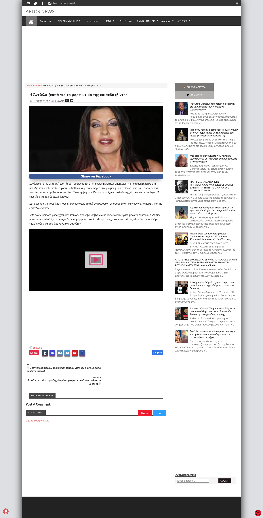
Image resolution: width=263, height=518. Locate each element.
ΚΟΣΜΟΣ (182, 21)
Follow (157, 352)
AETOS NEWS (41, 11)
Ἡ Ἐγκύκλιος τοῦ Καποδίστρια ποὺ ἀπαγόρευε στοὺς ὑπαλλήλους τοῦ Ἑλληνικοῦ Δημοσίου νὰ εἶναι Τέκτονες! (210, 228)
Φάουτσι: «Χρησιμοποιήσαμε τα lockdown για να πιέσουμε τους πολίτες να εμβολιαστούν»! (212, 98)
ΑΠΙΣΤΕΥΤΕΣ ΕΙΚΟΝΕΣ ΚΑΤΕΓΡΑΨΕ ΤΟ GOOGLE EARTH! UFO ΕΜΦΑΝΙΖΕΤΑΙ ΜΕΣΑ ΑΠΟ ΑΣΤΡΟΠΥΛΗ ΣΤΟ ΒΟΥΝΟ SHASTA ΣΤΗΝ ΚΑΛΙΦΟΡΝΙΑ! (206, 254)
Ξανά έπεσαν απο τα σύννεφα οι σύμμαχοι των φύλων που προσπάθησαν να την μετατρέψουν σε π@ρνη (212, 326)
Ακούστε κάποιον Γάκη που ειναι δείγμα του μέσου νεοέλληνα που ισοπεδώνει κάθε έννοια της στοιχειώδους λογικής (213, 303)
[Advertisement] (131, 53)
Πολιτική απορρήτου (94, 514)
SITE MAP (77, 514)
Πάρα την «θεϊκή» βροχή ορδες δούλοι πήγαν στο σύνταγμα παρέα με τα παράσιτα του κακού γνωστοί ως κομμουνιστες (214, 124)
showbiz (37, 347)
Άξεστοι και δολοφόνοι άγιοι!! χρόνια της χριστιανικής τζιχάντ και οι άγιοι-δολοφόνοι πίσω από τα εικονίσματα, (213, 202)
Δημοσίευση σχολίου (37, 407)
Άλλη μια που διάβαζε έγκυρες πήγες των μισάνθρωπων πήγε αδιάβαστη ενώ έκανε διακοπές (212, 277)
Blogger (145, 400)
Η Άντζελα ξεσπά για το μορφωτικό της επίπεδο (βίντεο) (80, 94)
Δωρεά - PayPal (67, 3)
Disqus (159, 400)
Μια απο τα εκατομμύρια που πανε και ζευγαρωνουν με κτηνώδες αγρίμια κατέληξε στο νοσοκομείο (213, 150)
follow (52, 3)
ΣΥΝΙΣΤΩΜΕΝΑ (146, 21)
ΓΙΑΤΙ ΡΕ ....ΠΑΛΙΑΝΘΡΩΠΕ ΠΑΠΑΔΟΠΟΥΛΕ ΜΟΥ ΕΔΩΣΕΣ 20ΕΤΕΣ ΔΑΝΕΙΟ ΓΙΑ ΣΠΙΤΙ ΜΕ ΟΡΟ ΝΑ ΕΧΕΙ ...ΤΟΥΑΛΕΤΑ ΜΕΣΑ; (211, 178)
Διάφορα (166, 21)
